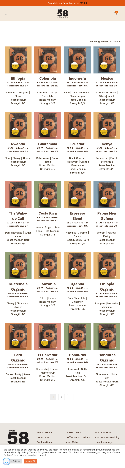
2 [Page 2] (62, 397)
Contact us (43, 437)
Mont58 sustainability (107, 437)
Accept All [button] (30, 461)
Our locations (44, 442)
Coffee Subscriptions (78, 437)
